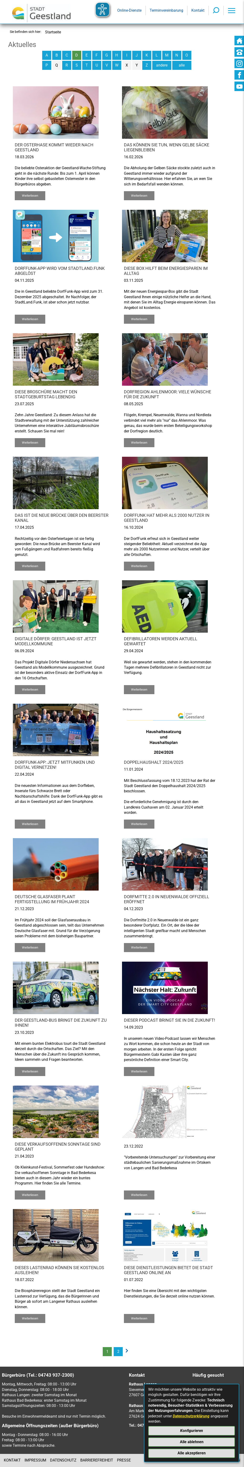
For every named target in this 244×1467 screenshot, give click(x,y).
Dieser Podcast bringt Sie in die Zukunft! (169, 1020)
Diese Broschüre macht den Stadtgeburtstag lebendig (46, 394)
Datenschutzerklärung (191, 1416)
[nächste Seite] (128, 1351)
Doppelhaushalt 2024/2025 (153, 762)
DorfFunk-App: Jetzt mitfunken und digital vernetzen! (55, 765)
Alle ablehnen (191, 1442)
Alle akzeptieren (192, 1453)
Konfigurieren (191, 1430)
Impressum (35, 1460)
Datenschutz (63, 1460)
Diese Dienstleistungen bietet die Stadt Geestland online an (168, 1270)
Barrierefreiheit (96, 1460)
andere (162, 65)
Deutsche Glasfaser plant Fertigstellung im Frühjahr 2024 (52, 899)
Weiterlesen (30, 195)
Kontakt (12, 1460)
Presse (124, 1460)
